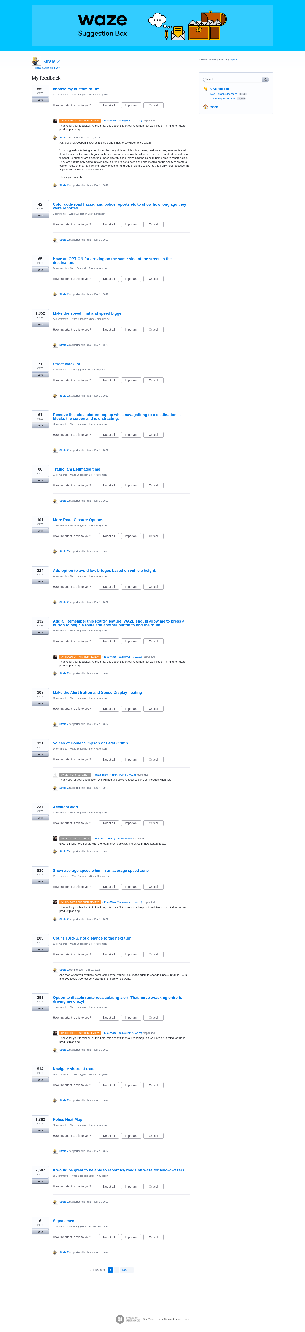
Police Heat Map (67, 1119)
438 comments (60, 319)
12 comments (60, 812)
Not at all (111, 106)
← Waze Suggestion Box (46, 67)
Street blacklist (66, 364)
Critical (156, 106)
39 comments (60, 630)
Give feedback (220, 89)
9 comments (59, 213)
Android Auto (101, 1226)
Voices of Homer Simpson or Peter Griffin (90, 743)
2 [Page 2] (117, 1270)
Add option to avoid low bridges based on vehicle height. (104, 570)
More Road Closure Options (78, 520)
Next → (127, 1270)
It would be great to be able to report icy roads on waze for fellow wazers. (119, 1170)
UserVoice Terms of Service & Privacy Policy (166, 1319)
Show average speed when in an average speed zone (101, 870)
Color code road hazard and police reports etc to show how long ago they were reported (119, 206)
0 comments (59, 1226)
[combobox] (233, 79)
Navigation (102, 94)
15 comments (60, 698)
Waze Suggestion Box (82, 94)
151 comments (60, 876)
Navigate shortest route (74, 1069)
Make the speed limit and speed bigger (88, 313)
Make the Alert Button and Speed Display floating (97, 692)
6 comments (59, 369)
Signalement (64, 1221)
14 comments (60, 268)
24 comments (60, 576)
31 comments (60, 525)
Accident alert (65, 807)
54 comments (60, 1007)
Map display (103, 319)
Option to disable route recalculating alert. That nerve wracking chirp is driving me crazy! (117, 1000)
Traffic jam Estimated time (76, 469)
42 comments (60, 1125)
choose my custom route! (76, 89)
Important (133, 106)
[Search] (265, 79)
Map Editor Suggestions (224, 93)
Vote (40, 100)
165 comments (60, 1074)
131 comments (60, 94)
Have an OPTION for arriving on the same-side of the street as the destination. (112, 261)
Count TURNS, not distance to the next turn (92, 938)
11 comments (60, 943)
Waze (214, 107)
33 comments (60, 474)
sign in (233, 59)
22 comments (60, 424)
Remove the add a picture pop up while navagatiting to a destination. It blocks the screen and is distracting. (117, 417)
